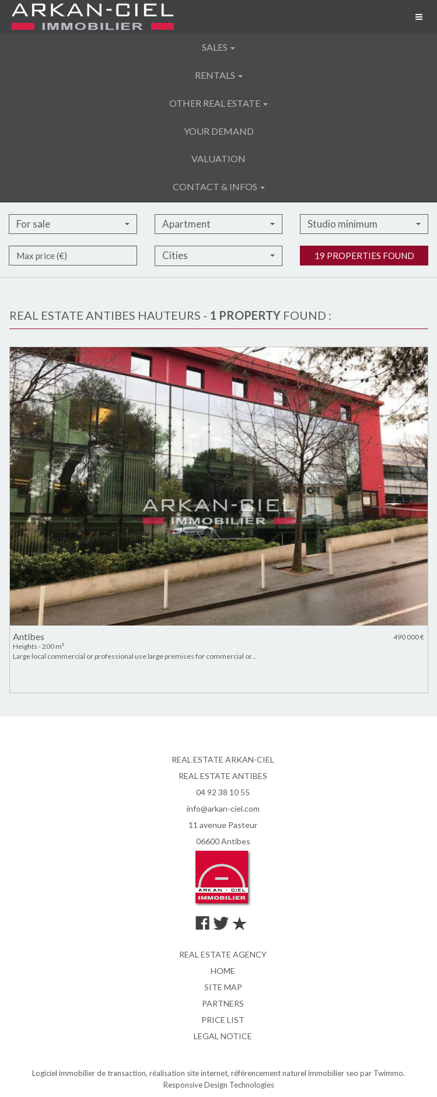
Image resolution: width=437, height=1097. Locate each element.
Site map (223, 987)
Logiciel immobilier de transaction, (90, 1073)
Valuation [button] (218, 158)
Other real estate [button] (218, 103)
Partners (223, 1003)
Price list (222, 1020)
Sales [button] (218, 47)
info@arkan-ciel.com (223, 808)
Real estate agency (223, 954)
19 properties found (364, 282)
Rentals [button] (219, 75)
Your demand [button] (219, 131)
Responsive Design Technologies (218, 1084)
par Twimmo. (382, 1073)
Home (223, 971)
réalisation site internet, (190, 1073)
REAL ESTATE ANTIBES (223, 776)
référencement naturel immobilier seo (295, 1073)
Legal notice (223, 1036)
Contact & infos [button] (219, 186)
